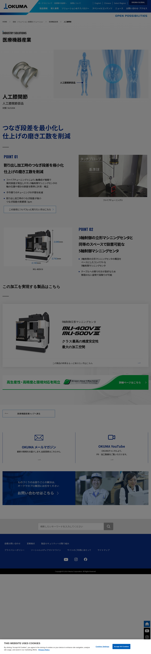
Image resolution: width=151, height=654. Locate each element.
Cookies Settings (102, 646)
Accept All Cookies (121, 646)
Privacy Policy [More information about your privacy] (44, 650)
